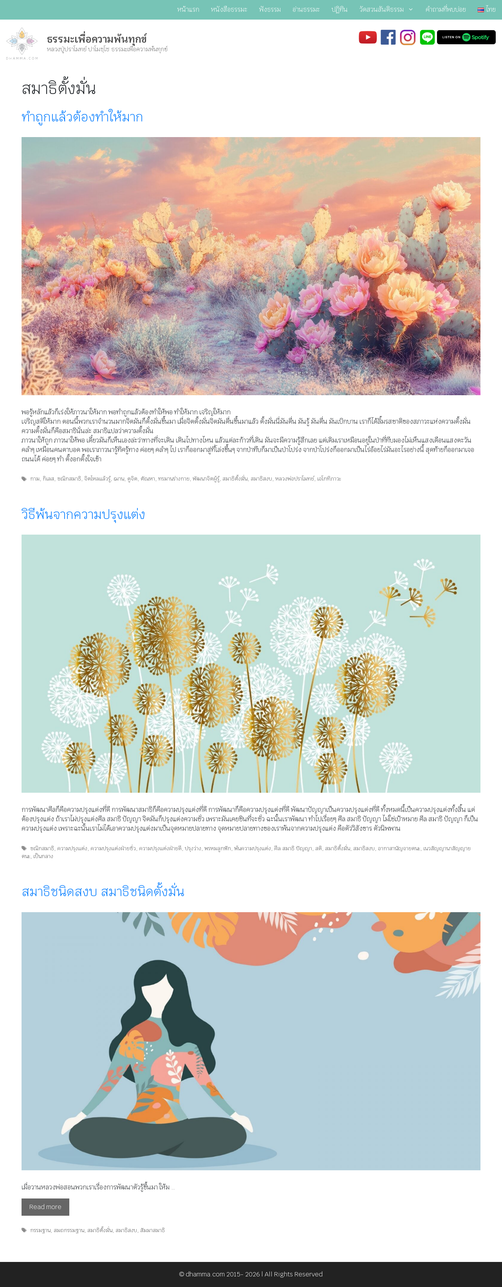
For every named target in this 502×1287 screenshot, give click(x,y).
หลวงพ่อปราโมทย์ (294, 478)
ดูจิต (132, 478)
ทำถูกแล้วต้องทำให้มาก (82, 117)
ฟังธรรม (270, 9)
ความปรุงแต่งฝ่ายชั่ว (113, 848)
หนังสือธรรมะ (229, 9)
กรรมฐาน (40, 1230)
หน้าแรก (188, 9)
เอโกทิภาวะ (329, 478)
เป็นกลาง (43, 856)
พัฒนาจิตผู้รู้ (206, 478)
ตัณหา (148, 478)
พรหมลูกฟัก (217, 848)
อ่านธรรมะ (306, 9)
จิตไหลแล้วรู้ (97, 478)
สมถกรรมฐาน (69, 1230)
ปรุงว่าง (193, 848)
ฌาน (119, 478)
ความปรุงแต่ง (72, 848)
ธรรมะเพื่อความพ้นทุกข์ (97, 39)
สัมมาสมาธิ (152, 1230)
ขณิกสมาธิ (69, 478)
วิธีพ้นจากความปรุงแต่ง (83, 514)
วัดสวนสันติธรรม (389, 10)
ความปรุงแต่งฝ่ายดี (160, 848)
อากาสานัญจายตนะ (399, 848)
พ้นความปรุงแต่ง (252, 848)
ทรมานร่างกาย (174, 478)
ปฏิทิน (340, 9)
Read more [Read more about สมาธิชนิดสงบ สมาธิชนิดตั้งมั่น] (45, 1207)
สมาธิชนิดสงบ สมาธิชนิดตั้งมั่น (103, 892)
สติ (318, 848)
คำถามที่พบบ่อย (446, 9)
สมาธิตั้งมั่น (234, 478)
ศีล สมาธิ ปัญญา (293, 848)
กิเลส (48, 478)
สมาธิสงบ (261, 478)
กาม (35, 478)
